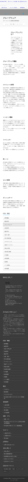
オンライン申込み (13, 7)
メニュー (14, 13)
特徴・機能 (12, 24)
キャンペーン (7, 407)
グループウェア (8, 224)
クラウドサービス (8, 394)
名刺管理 (7, 228)
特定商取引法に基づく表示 (10, 456)
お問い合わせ (4, 7)
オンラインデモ (20, 469)
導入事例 (6, 410)
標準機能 (7, 218)
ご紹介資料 (6, 405)
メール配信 (7, 265)
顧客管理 (7, 221)
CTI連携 (6, 255)
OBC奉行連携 (8, 251)
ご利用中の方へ (7, 435)
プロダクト (6, 389)
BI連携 (6, 261)
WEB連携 (7, 258)
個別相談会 (22, 7)
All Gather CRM (3, 1)
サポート (6, 471)
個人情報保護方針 (8, 453)
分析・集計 (7, 234)
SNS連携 (7, 268)
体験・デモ (6, 419)
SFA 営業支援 (8, 238)
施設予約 (7, 231)
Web (14, 469)
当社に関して (7, 451)
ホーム (6, 24)
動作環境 (6, 391)
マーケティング (8, 241)
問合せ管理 (7, 248)
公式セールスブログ (8, 458)
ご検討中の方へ (7, 433)
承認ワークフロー (9, 245)
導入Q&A (6, 438)
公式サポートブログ (8, 461)
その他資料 (6, 412)
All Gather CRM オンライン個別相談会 (13, 425)
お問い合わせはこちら (9, 444)
